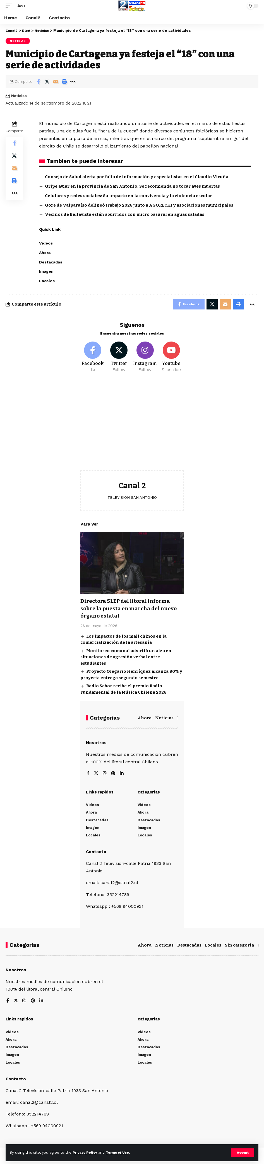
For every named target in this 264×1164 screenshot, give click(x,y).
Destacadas (189, 946)
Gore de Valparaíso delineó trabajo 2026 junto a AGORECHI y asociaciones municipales (139, 205)
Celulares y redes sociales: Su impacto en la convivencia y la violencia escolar (128, 195)
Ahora (145, 719)
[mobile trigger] (10, 5)
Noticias (18, 40)
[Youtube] (171, 358)
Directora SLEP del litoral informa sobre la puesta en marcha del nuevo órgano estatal (131, 610)
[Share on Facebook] (38, 81)
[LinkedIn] (122, 775)
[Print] (64, 81)
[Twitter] (119, 358)
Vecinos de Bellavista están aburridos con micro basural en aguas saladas (124, 214)
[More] (73, 81)
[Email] (55, 81)
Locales (213, 946)
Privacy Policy (86, 1152)
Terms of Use (120, 1152)
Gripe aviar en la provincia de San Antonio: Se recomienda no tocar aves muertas (132, 186)
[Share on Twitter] (47, 81)
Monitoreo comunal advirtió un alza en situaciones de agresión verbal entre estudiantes (125, 658)
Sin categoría (239, 946)
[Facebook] (92, 358)
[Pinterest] (114, 775)
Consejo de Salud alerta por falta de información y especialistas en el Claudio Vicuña (136, 176)
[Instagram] (145, 358)
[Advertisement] (132, 428)
